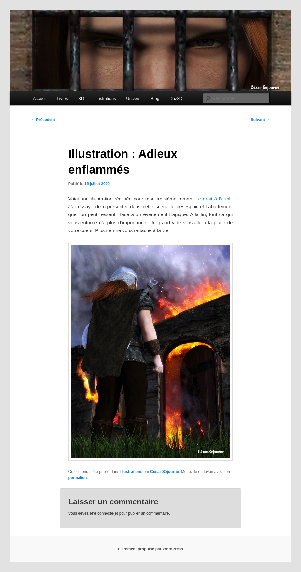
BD (81, 98)
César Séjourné (164, 471)
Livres (62, 98)
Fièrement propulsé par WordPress (150, 549)
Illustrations (105, 98)
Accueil (40, 98)
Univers (133, 98)
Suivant (260, 120)
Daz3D (175, 98)
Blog (155, 98)
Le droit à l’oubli (213, 198)
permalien (77, 477)
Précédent (43, 120)
